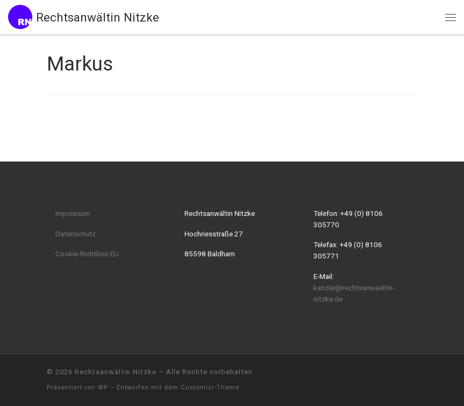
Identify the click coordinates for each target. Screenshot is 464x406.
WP (103, 387)
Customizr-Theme (210, 387)
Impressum (72, 213)
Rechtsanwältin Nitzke (115, 372)
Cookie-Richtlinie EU (87, 253)
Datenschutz (75, 233)
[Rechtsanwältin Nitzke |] (20, 16)
